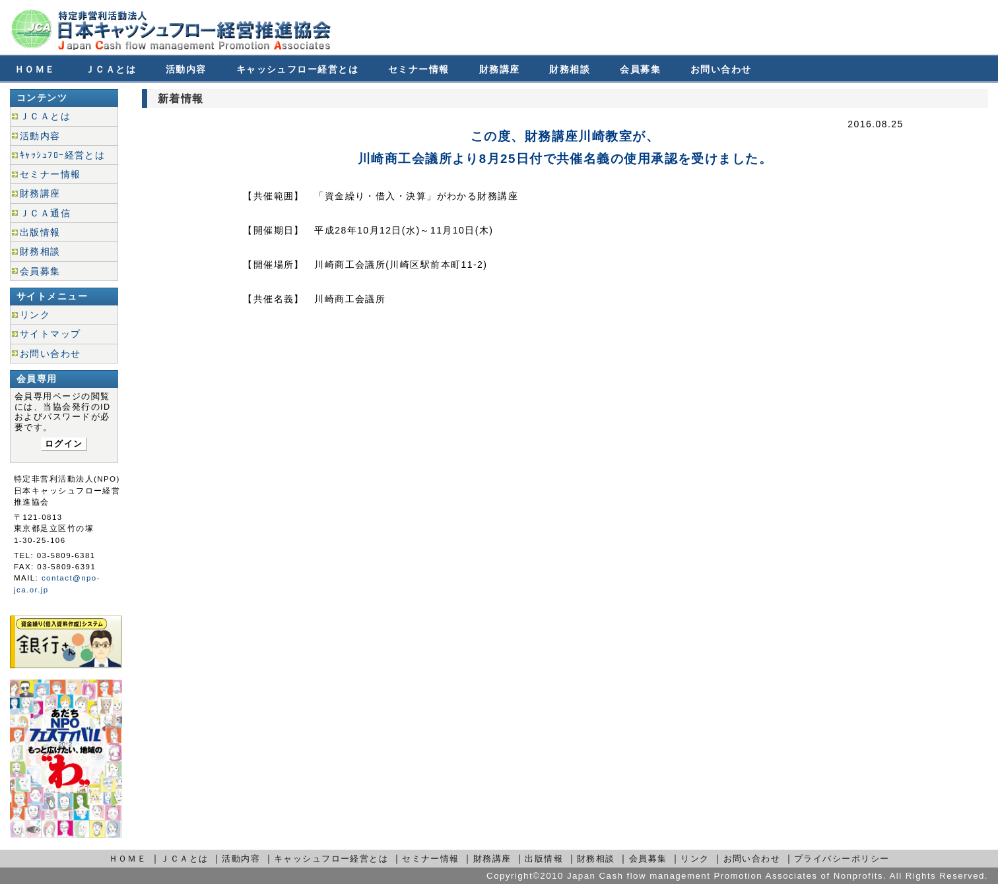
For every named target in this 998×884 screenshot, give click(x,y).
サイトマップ (50, 334)
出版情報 (40, 232)
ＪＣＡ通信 (45, 213)
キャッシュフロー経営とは (297, 69)
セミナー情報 (418, 69)
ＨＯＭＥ (35, 69)
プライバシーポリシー (841, 859)
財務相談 (569, 69)
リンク (35, 314)
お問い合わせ (721, 69)
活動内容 (186, 69)
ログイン (64, 444)
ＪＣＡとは (110, 69)
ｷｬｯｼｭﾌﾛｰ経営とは (62, 155)
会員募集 (640, 69)
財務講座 (499, 69)
